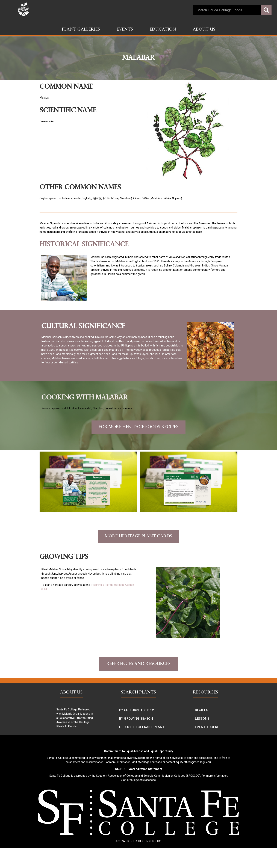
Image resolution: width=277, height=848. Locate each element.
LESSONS (202, 718)
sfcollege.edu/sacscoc (141, 780)
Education (163, 30)
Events (125, 30)
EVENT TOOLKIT (207, 727)
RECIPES (201, 710)
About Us (204, 30)
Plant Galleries (81, 30)
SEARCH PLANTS (138, 692)
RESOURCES (205, 692)
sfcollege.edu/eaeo (150, 762)
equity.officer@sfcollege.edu (193, 762)
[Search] (266, 10)
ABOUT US (71, 692)
